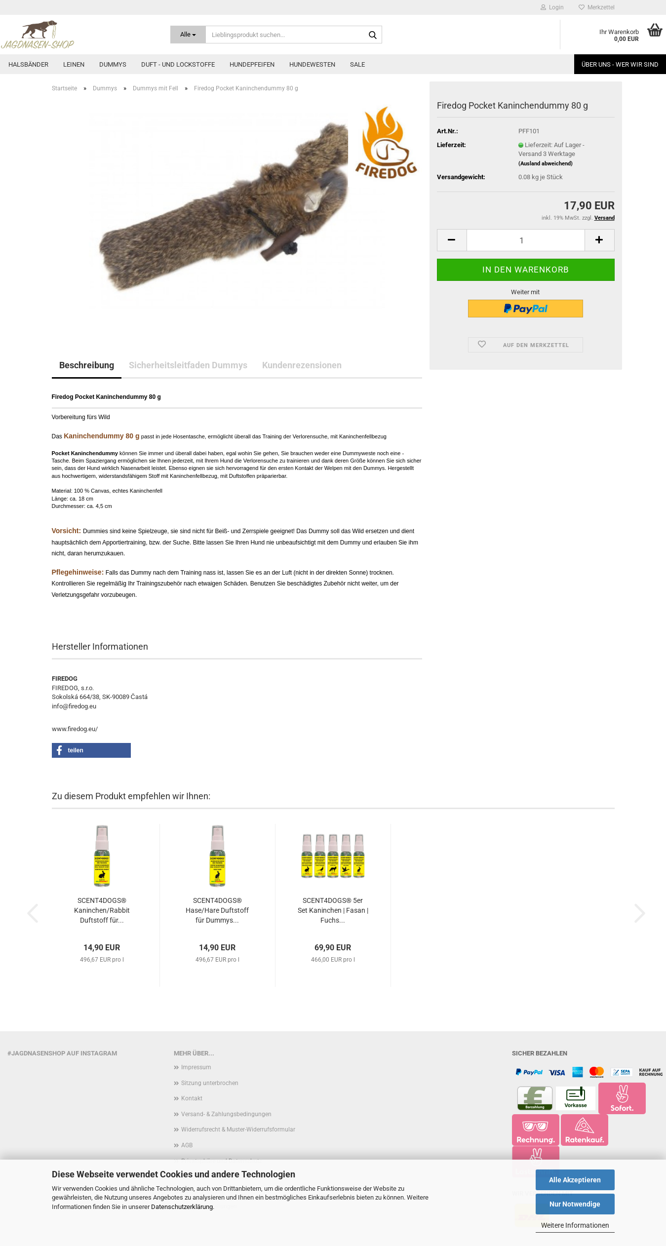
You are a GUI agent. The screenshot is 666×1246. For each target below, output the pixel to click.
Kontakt (191, 1098)
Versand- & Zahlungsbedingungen (226, 1114)
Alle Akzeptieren (575, 1180)
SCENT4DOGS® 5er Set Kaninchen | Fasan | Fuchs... (333, 910)
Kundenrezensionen (302, 365)
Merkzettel (597, 7)
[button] (452, 240)
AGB (187, 1145)
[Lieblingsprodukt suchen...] (188, 34)
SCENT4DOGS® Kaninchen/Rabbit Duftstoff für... (102, 910)
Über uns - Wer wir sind (620, 64)
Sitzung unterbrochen (209, 1083)
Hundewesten (312, 64)
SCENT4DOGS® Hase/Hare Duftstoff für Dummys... (217, 910)
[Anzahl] (526, 240)
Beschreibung (86, 365)
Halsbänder (28, 64)
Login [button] (552, 7)
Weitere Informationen (575, 1225)
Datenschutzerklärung (182, 1206)
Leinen (73, 64)
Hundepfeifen (252, 64)
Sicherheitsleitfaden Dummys (188, 365)
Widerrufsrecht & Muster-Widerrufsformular (238, 1129)
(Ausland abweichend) (545, 163)
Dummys (112, 64)
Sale (357, 64)
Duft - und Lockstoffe (178, 64)
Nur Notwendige (574, 1204)
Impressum (196, 1067)
